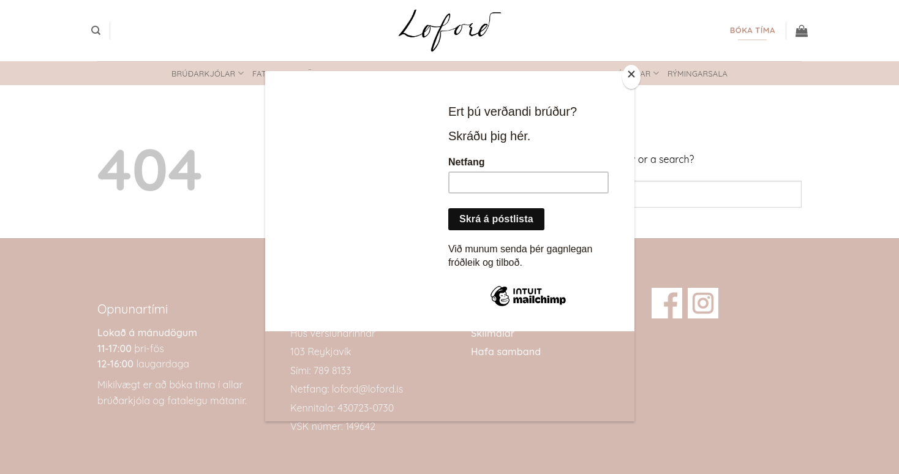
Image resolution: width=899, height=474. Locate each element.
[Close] (631, 77)
